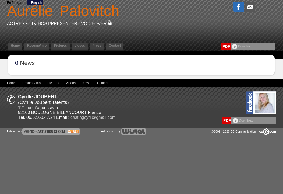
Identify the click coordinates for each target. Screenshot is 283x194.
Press (97, 45)
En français (15, 3)
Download (242, 46)
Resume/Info (37, 45)
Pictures (60, 45)
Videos (80, 45)
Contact (115, 45)
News (86, 83)
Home (15, 45)
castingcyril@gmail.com (93, 117)
